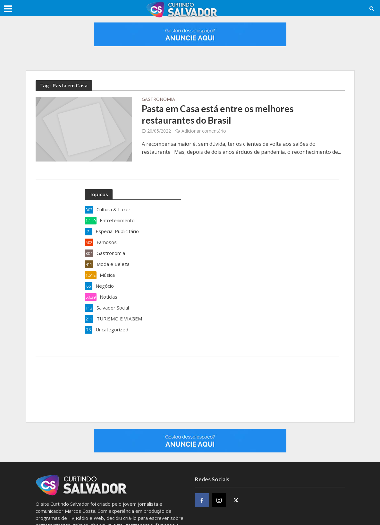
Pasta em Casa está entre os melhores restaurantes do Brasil (217, 114)
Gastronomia (158, 99)
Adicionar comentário (204, 131)
